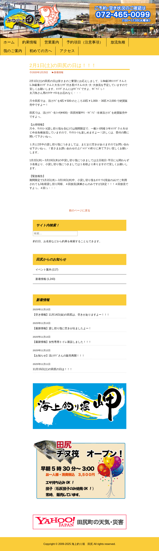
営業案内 (51, 42)
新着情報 (58, 72)
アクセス (67, 51)
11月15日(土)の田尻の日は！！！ (52, 369)
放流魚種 (118, 42)
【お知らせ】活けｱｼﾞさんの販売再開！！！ (59, 355)
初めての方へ (41, 51)
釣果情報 (29, 42)
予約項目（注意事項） (84, 42)
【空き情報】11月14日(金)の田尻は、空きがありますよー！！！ (71, 314)
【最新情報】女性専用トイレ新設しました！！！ (62, 341)
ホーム (9, 42)
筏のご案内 (12, 51)
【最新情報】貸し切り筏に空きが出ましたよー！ (62, 328)
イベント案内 (43, 269)
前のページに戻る (79, 210)
